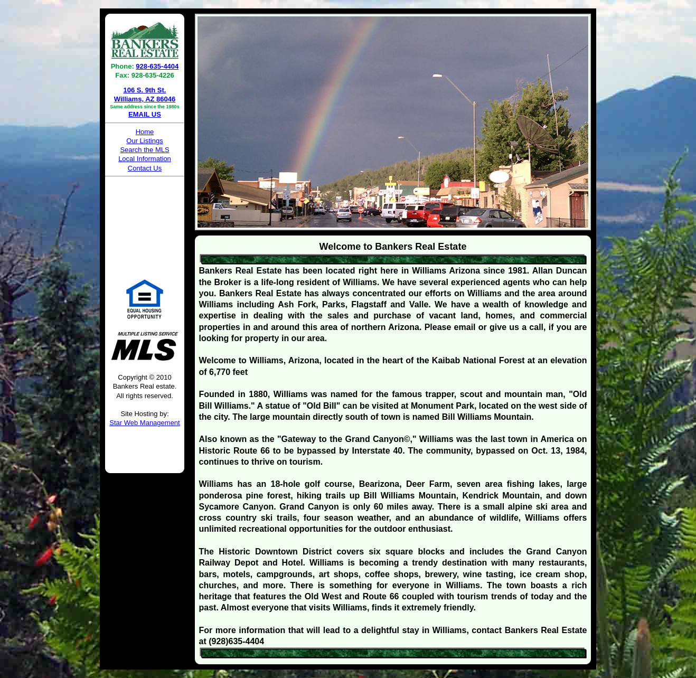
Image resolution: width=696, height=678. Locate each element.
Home (145, 132)
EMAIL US (144, 114)
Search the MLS (144, 150)
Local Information (144, 159)
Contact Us (145, 168)
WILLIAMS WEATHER (144, 220)
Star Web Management (144, 423)
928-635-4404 (157, 66)
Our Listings (144, 141)
